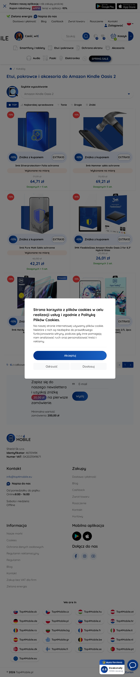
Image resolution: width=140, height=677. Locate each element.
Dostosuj (89, 366)
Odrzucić (51, 366)
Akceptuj (70, 355)
